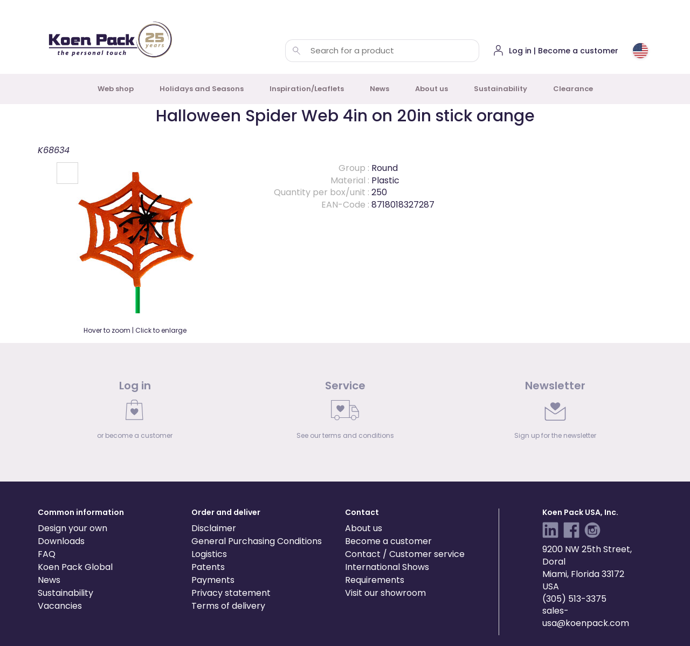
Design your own (72, 528)
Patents (208, 567)
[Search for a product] (296, 50)
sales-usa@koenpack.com (585, 616)
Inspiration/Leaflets (307, 89)
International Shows (387, 567)
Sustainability (500, 89)
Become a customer (388, 541)
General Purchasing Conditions (256, 541)
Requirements (374, 580)
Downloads (61, 541)
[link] (135, 412)
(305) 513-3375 (574, 599)
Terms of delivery (228, 606)
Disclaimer (213, 528)
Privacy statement (231, 593)
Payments (212, 580)
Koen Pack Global (75, 567)
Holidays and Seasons (202, 89)
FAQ (47, 554)
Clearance (573, 89)
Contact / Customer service (405, 554)
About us (431, 89)
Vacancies (60, 606)
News (379, 89)
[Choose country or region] (640, 50)
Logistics (209, 554)
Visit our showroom (385, 593)
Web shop (116, 89)
